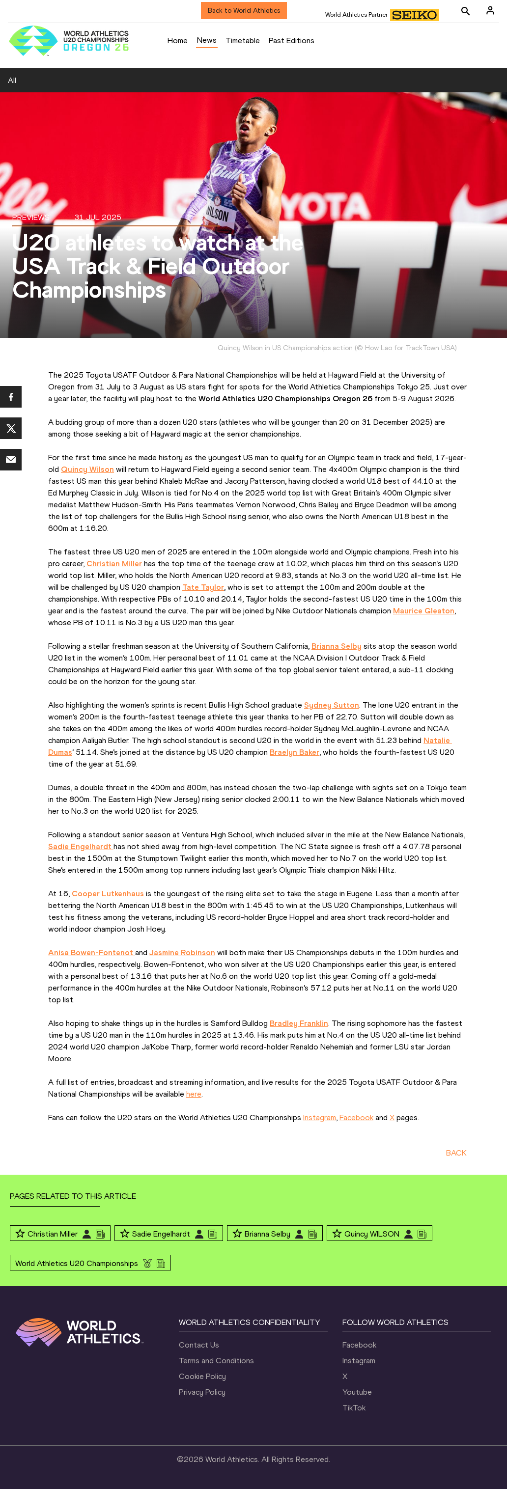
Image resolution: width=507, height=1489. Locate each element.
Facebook (356, 1117)
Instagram (319, 1117)
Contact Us (199, 1345)
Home (178, 40)
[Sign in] (490, 10)
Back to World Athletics (244, 10)
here (193, 1094)
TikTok (354, 1407)
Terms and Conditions (216, 1360)
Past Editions (291, 40)
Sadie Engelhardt (161, 1234)
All (12, 80)
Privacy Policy (202, 1392)
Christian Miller (53, 1234)
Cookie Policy (202, 1376)
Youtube (357, 1392)
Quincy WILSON (371, 1234)
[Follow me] (20, 1234)
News (207, 40)
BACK (456, 1153)
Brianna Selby (267, 1234)
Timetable (242, 40)
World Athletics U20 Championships (76, 1263)
